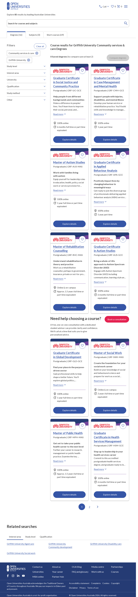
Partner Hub (58, 576)
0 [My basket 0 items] (119, 6)
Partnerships (117, 566)
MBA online (38, 576)
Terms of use (92, 588)
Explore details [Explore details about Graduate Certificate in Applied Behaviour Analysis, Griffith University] (110, 223)
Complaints (96, 583)
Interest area (26, 73)
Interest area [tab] (15, 536)
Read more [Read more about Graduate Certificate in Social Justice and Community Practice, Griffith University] (60, 114)
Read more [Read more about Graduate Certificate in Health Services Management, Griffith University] (100, 469)
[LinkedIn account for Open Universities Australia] (18, 575)
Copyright (115, 583)
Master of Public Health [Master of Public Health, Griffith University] (68, 433)
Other (26, 99)
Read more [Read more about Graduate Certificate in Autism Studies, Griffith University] (100, 281)
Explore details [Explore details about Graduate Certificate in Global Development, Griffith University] (69, 410)
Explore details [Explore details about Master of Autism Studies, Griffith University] (69, 223)
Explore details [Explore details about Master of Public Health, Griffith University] (69, 494)
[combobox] (68, 23)
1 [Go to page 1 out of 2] (81, 506)
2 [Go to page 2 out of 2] (89, 506)
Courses (115, 571)
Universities (38, 571)
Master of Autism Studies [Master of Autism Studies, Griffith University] (69, 162)
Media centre (97, 566)
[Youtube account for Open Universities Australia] (23, 575)
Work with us (97, 571)
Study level (26, 66)
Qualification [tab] (46, 536)
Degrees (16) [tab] (16, 34)
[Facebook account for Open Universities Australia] (7, 575)
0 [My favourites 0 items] (113, 6)
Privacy (82, 588)
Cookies (105, 583)
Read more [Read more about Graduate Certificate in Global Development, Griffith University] (60, 384)
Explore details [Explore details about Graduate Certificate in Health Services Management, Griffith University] (110, 494)
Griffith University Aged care (20, 543)
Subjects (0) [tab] (34, 34)
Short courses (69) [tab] (55, 34)
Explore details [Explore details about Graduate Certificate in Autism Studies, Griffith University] (110, 307)
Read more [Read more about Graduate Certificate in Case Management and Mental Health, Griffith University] (100, 114)
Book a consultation (117, 319)
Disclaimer (73, 588)
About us (56, 566)
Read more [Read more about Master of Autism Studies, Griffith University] (60, 190)
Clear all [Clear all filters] (40, 46)
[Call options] (104, 6)
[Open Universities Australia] (18, 9)
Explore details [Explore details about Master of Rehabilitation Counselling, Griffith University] (69, 307)
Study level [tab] (30, 536)
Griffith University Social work (21, 553)
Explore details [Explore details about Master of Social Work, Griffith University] (110, 410)
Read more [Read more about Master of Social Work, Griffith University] (100, 380)
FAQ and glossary (80, 571)
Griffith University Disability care (105, 543)
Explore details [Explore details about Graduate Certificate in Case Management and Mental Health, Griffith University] (110, 139)
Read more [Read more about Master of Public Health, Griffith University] (60, 461)
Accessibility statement (79, 583)
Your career (57, 571)
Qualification (26, 86)
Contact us (37, 566)
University (26, 79)
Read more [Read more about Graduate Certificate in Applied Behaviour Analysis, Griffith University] (100, 201)
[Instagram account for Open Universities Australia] (13, 575)
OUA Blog (77, 566)
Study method (26, 93)
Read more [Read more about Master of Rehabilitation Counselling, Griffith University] (60, 278)
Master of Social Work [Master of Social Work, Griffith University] (108, 352)
